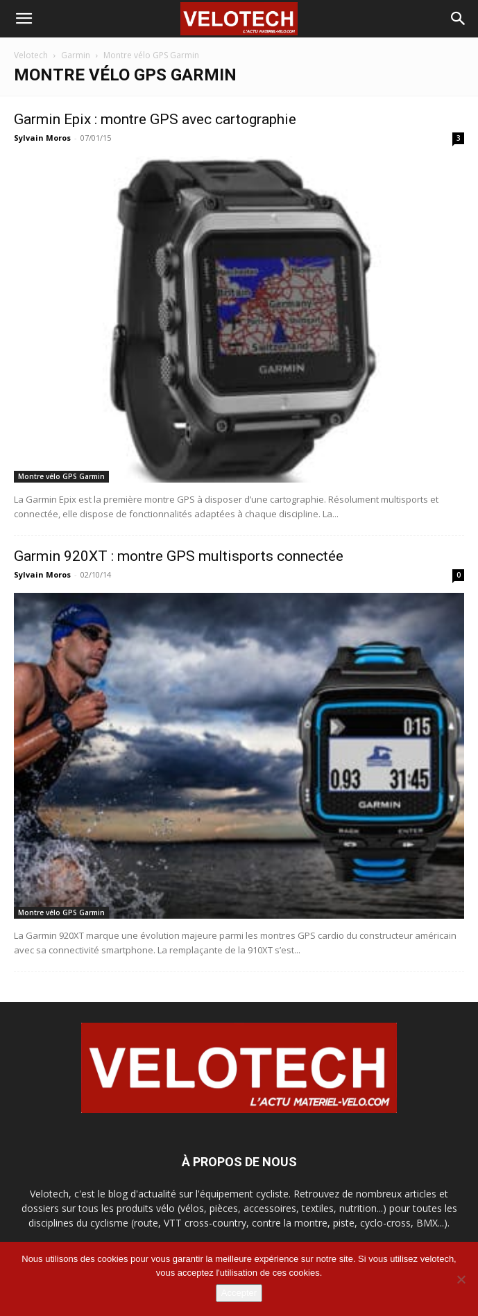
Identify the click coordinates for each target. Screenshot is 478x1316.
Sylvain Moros (42, 137)
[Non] (461, 1279)
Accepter (239, 1293)
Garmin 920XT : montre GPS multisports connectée (178, 556)
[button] (23, 18)
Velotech (31, 55)
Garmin (75, 55)
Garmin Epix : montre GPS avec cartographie (155, 119)
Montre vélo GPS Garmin (61, 476)
